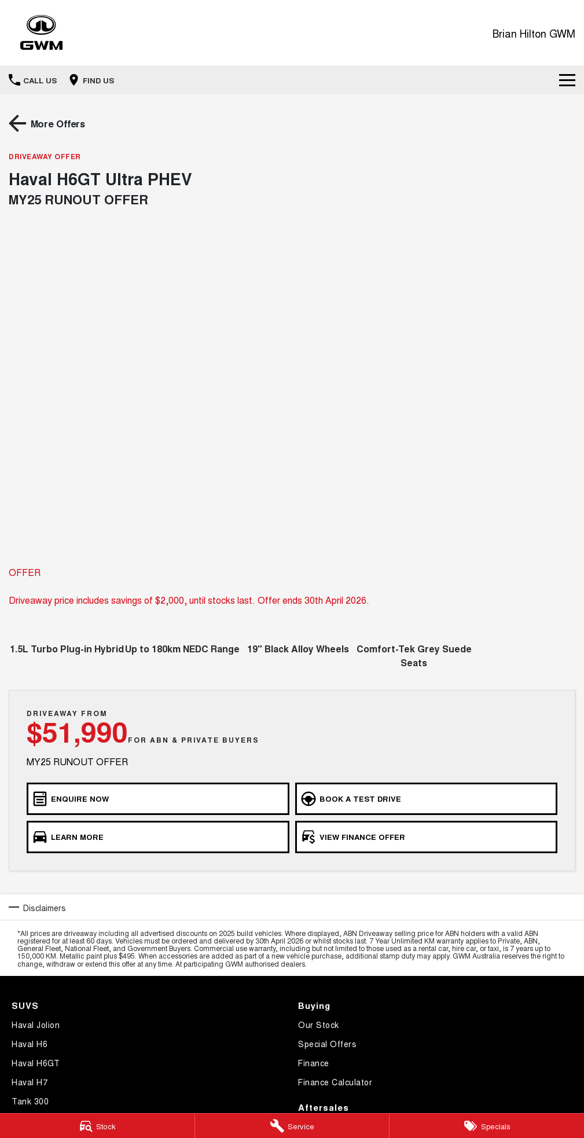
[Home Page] (41, 32)
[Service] (292, 1126)
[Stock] (97, 1126)
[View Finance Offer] (426, 837)
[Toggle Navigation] (567, 79)
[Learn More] (158, 837)
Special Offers (327, 1043)
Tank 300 (30, 1101)
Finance (313, 1063)
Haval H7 (29, 1082)
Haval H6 (29, 1043)
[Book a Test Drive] (426, 799)
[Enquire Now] (158, 799)
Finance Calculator (335, 1082)
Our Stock (318, 1024)
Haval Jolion (36, 1024)
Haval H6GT (36, 1063)
